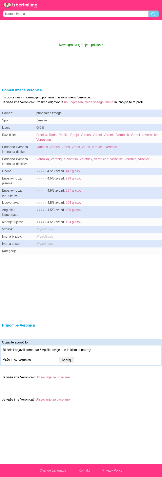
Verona (86, 135)
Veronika (137, 135)
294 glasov (73, 202)
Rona (53, 135)
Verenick (111, 147)
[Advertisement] (81, 31)
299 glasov (73, 178)
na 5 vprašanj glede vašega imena (89, 102)
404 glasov (73, 222)
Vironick (144, 159)
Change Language (53, 470)
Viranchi (97, 147)
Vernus (55, 147)
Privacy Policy (112, 470)
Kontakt (84, 470)
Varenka (130, 159)
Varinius (42, 147)
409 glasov (73, 210)
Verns (86, 147)
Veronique (43, 139)
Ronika (63, 135)
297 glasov (73, 190)
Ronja (74, 135)
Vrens (65, 147)
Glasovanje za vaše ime (52, 377)
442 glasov (73, 171)
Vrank (76, 147)
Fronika (41, 135)
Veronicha (101, 159)
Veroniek (122, 135)
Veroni (97, 135)
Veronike (151, 135)
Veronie (109, 135)
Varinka (72, 159)
